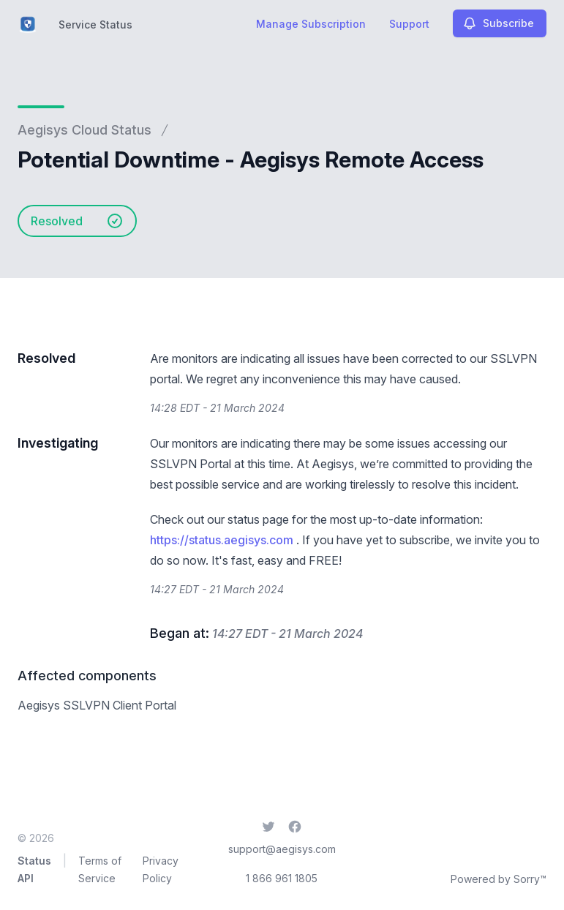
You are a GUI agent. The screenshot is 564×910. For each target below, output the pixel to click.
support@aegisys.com (282, 849)
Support (409, 24)
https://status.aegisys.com (221, 540)
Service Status (95, 24)
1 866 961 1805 (281, 878)
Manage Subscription (311, 24)
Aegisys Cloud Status (84, 130)
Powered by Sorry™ (498, 879)
